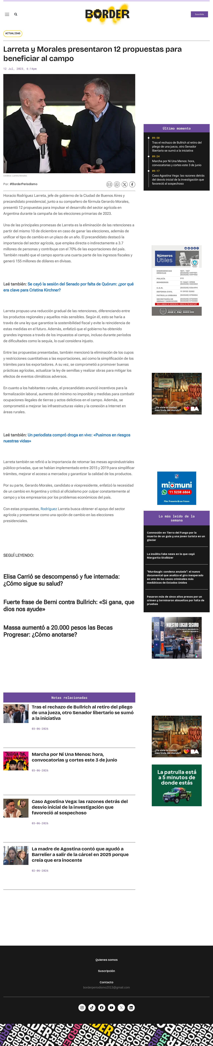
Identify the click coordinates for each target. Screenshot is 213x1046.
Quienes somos (107, 960)
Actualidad (12, 33)
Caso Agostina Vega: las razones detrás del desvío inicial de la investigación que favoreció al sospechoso (80, 807)
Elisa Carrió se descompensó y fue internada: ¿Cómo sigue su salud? (61, 580)
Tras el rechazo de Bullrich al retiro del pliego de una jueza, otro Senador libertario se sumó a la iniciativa (83, 712)
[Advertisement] (69, 667)
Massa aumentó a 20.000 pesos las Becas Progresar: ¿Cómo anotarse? (57, 631)
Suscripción (106, 971)
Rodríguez (49, 509)
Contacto (106, 982)
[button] (15, 14)
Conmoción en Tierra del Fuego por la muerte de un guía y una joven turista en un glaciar (176, 536)
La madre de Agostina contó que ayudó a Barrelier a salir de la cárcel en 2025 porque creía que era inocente (80, 854)
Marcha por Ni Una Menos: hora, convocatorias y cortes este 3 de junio (74, 757)
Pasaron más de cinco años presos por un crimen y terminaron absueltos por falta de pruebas (175, 600)
